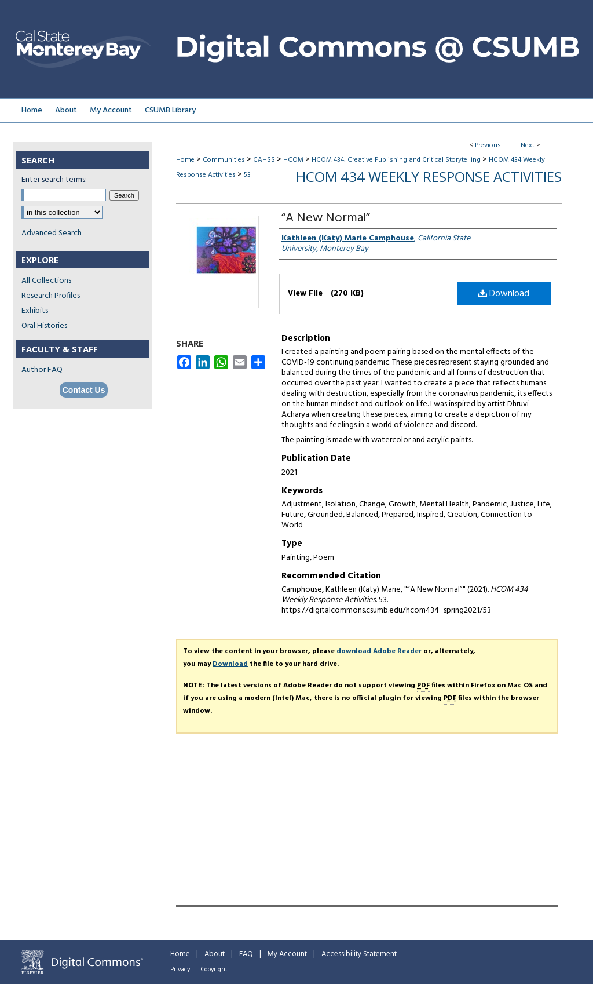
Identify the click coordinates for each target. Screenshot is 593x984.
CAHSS (264, 160)
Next (528, 145)
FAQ (246, 954)
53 (247, 175)
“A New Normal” (325, 218)
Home (185, 160)
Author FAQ (42, 370)
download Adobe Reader (379, 651)
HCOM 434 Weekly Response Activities (429, 176)
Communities (224, 160)
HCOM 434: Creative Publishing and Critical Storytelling (396, 160)
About (214, 954)
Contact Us (84, 390)
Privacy (180, 969)
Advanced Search (51, 233)
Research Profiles (50, 296)
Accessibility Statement (359, 954)
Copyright (214, 969)
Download (503, 293)
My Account (287, 954)
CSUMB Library (170, 110)
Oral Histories (44, 326)
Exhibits (34, 311)
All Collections (46, 280)
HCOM (293, 160)
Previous (488, 145)
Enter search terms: (54, 180)
